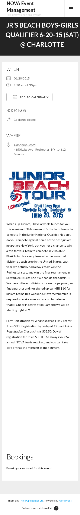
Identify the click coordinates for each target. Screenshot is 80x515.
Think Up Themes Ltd (31, 500)
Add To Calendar (29, 97)
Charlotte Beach (24, 145)
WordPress (65, 500)
